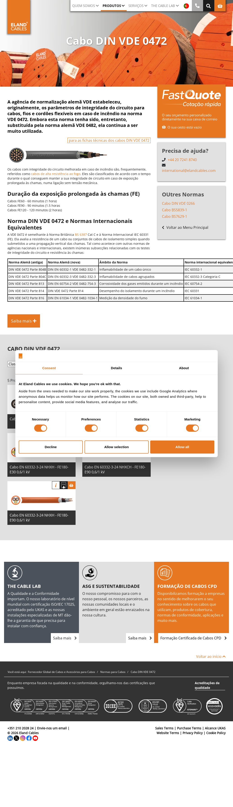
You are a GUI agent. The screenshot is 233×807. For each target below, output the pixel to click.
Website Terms (168, 733)
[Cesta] (72, 485)
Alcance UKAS (215, 728)
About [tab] (184, 368)
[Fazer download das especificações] (64, 485)
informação (56, 485)
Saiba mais (65, 638)
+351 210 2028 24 (20, 728)
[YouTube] (35, 737)
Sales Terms (164, 728)
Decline (51, 447)
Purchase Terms (189, 728)
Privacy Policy (193, 733)
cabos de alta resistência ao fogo (55, 174)
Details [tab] (116, 368)
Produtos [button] (112, 5)
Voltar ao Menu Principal (185, 227)
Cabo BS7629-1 (174, 216)
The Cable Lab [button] (163, 5)
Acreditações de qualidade (207, 685)
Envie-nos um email (52, 728)
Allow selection (116, 447)
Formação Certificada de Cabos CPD (193, 638)
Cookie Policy (216, 733)
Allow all (182, 447)
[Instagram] (22, 737)
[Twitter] (16, 737)
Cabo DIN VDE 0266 (178, 203)
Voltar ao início (211, 656)
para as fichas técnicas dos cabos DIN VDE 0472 (109, 140)
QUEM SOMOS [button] (83, 5)
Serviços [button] (135, 5)
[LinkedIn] (10, 737)
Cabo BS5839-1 (174, 209)
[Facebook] (29, 737)
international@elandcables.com (189, 170)
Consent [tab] (49, 368)
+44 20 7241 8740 (182, 159)
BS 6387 (81, 234)
